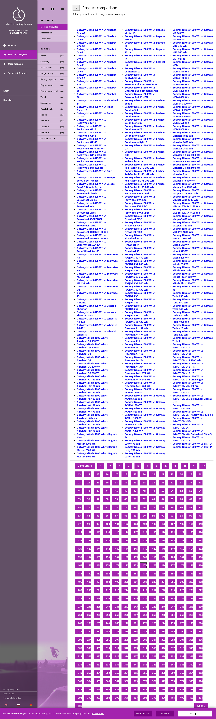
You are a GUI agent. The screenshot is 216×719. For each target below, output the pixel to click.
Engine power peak (52, 91)
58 (107, 499)
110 (200, 523)
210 (89, 590)
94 (181, 515)
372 (163, 681)
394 (108, 697)
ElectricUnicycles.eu (19, 16)
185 (117, 573)
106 (163, 523)
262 (182, 615)
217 (154, 590)
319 (191, 648)
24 (181, 474)
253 (98, 615)
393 (98, 697)
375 (191, 681)
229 (136, 598)
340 (126, 664)
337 (98, 664)
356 (145, 672)
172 (126, 565)
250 (200, 606)
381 (117, 689)
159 (136, 557)
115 (117, 532)
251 (80, 615)
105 (154, 523)
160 (145, 557)
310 (108, 648)
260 (163, 615)
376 (200, 681)
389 (191, 689)
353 (117, 672)
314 (145, 648)
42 (88, 490)
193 (191, 573)
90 (144, 515)
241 (117, 606)
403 (191, 697)
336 (89, 664)
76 (144, 507)
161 (154, 557)
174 (145, 565)
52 (181, 490)
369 (136, 681)
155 (98, 557)
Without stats (142, 713)
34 (144, 482)
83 (79, 515)
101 (117, 523)
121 (173, 532)
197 (98, 581)
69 (79, 507)
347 (191, 664)
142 (108, 548)
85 (98, 515)
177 (173, 565)
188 (145, 573)
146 (145, 548)
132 (145, 540)
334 (200, 656)
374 (182, 681)
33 (135, 482)
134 (163, 540)
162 (163, 557)
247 (173, 606)
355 (136, 672)
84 (88, 515)
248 (182, 606)
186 (126, 573)
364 (89, 681)
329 (154, 656)
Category (52, 61)
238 (89, 606)
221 (191, 590)
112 (89, 532)
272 (145, 623)
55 (79, 499)
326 (126, 656)
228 (126, 598)
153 (80, 557)
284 (126, 631)
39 (190, 482)
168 (89, 565)
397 (136, 697)
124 (200, 532)
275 (173, 623)
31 (116, 482)
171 (117, 565)
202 (145, 581)
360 (182, 672)
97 (79, 523)
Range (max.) (52, 73)
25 (190, 474)
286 (145, 631)
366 (108, 681)
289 (173, 631)
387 (173, 689)
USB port (52, 132)
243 (136, 606)
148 (163, 548)
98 (88, 523)
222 (200, 590)
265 (80, 623)
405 (80, 706)
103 (136, 523)
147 (154, 548)
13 (79, 474)
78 (162, 507)
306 (200, 639)
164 (182, 557)
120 (163, 532)
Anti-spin (52, 120)
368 (126, 681)
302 (163, 639)
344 (163, 664)
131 (136, 540)
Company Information (12, 698)
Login (6, 90)
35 (153, 482)
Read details (98, 713)
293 (80, 639)
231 (154, 598)
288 (163, 631)
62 (144, 499)
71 (98, 507)
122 (182, 532)
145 (136, 548)
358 (163, 672)
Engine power (52, 85)
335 (80, 664)
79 (172, 507)
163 (173, 557)
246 (163, 606)
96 (200, 515)
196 (89, 581)
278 (200, 623)
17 (116, 474)
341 (136, 664)
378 (89, 689)
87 (116, 515)
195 (80, 581)
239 (98, 606)
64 (162, 499)
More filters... (48, 138)
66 (181, 499)
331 (173, 656)
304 (182, 639)
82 (200, 507)
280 (89, 631)
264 (200, 615)
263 (191, 615)
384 (145, 689)
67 (190, 499)
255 (117, 615)
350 (89, 672)
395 (117, 697)
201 (136, 581)
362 (200, 672)
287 (154, 631)
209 (80, 590)
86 (107, 515)
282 (108, 631)
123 (191, 532)
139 (80, 548)
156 (108, 557)
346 (182, 664)
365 (98, 681)
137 (191, 540)
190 (163, 573)
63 (153, 499)
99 (98, 523)
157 (117, 557)
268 (108, 623)
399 (154, 697)
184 (108, 573)
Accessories (46, 32)
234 (182, 598)
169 (98, 565)
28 (88, 482)
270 (126, 623)
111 (80, 532)
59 (116, 499)
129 (117, 540)
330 (163, 656)
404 (200, 697)
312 (126, 648)
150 (182, 548)
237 (80, 606)
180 (200, 565)
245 (154, 606)
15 (98, 474)
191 (173, 573)
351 (98, 672)
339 (117, 664)
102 (126, 523)
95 (190, 515)
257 (136, 615)
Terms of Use (8, 693)
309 (98, 648)
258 (145, 615)
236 (200, 598)
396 (126, 697)
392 (89, 697)
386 (163, 689)
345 (173, 664)
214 (126, 590)
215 (136, 590)
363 (80, 681)
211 (98, 590)
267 (98, 623)
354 (126, 672)
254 (108, 615)
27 (79, 482)
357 (154, 672)
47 (135, 490)
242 (126, 606)
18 (125, 474)
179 (191, 565)
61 (135, 499)
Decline (165, 713)
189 (154, 573)
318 (182, 648)
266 (89, 623)
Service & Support (15, 73)
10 (185, 466)
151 (191, 548)
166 (200, 557)
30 (107, 482)
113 (98, 532)
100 (108, 523)
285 (136, 631)
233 (173, 598)
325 (117, 656)
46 (125, 490)
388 (182, 689)
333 (191, 656)
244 (145, 606)
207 (191, 581)
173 (136, 565)
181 (80, 573)
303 (173, 639)
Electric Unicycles (49, 26)
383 (136, 689)
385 (154, 689)
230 (145, 598)
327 (136, 656)
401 (173, 697)
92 (162, 515)
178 (182, 565)
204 (163, 581)
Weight (52, 97)
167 (80, 565)
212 (108, 590)
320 (200, 648)
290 (182, 631)
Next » (201, 706)
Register (7, 99)
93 (172, 515)
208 (200, 581)
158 (126, 557)
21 (153, 474)
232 (163, 598)
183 (98, 573)
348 (200, 664)
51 (172, 490)
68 (200, 499)
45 (116, 490)
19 (135, 474)
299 (136, 639)
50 (162, 490)
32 (125, 482)
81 (190, 507)
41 (79, 490)
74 (125, 507)
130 (126, 540)
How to (9, 45)
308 (89, 648)
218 (163, 590)
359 (173, 672)
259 (154, 615)
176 (163, 565)
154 (89, 557)
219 (173, 590)
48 (144, 490)
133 (154, 540)
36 (162, 482)
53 (190, 490)
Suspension (52, 102)
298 (126, 639)
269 (117, 623)
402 (182, 697)
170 (108, 565)
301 (154, 639)
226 (108, 598)
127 (98, 540)
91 (153, 515)
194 (200, 573)
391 (80, 697)
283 (117, 631)
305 (191, 639)
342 (145, 664)
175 (154, 565)
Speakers (52, 126)
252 (89, 615)
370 (145, 681)
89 (135, 515)
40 (200, 482)
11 (194, 466)
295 (98, 639)
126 (89, 540)
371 (154, 681)
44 (107, 490)
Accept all (195, 713)
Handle (52, 114)
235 (191, 598)
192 (182, 573)
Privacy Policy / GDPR (11, 689)
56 (88, 499)
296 (108, 639)
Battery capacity (52, 79)
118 (145, 532)
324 (108, 656)
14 (88, 474)
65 (172, 499)
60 (125, 499)
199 (117, 581)
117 (136, 532)
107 (173, 523)
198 (108, 581)
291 (191, 631)
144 (126, 548)
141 (98, 548)
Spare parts (45, 38)
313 (136, 648)
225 (98, 598)
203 (154, 581)
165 (191, 557)
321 (80, 656)
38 (181, 482)
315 (154, 648)
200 (126, 581)
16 (107, 474)
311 (117, 648)
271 (136, 623)
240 (108, 606)
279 (80, 631)
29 (98, 482)
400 (163, 697)
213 (117, 590)
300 (145, 639)
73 (116, 507)
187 (136, 573)
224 (89, 598)
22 (162, 474)
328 (145, 656)
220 (182, 590)
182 (89, 573)
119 (154, 532)
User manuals (13, 63)
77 (153, 507)
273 (154, 623)
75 (135, 507)
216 (145, 590)
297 (117, 639)
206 (182, 581)
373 (173, 681)
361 (191, 672)
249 (191, 606)
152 (200, 548)
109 (191, 523)
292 (200, 631)
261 (173, 615)
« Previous (85, 466)
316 (163, 648)
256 (126, 615)
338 (108, 664)
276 (182, 623)
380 (108, 689)
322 (89, 656)
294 (89, 639)
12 (203, 466)
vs (91, 121)
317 (173, 648)
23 (172, 474)
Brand (52, 55)
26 (200, 474)
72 (107, 507)
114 (108, 532)
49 (153, 490)
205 (173, 581)
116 (126, 532)
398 (145, 697)
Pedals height (52, 108)
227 (117, 598)
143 (117, 548)
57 (98, 499)
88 (125, 515)
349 (80, 672)
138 (200, 540)
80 (181, 507)
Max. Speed (52, 67)
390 (200, 689)
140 (89, 548)
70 (88, 507)
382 (126, 689)
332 (182, 656)
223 (80, 598)
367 (117, 681)
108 (182, 523)
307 (80, 648)
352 (108, 672)
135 (173, 540)
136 (182, 540)
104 (145, 523)
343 (154, 664)
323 (98, 656)
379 (98, 689)
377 (80, 689)
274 (163, 623)
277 (191, 623)
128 (108, 540)
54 (200, 490)
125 (80, 540)
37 (172, 482)
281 (98, 631)
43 (98, 490)
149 (173, 548)
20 (144, 474)
